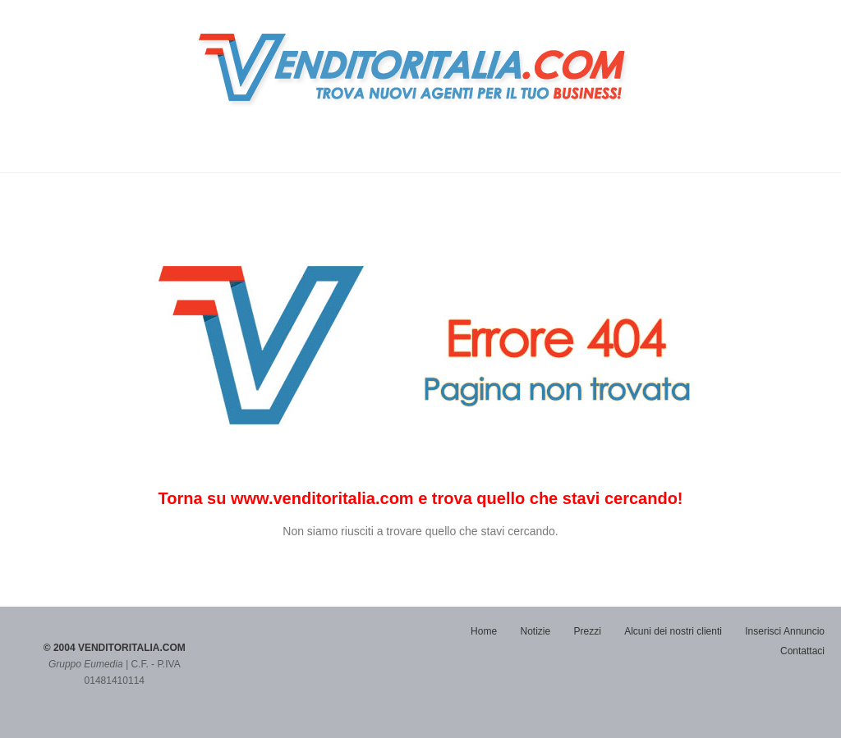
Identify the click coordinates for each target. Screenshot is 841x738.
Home (484, 631)
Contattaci (802, 651)
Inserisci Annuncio (785, 631)
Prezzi (587, 631)
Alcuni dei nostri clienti (673, 631)
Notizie (535, 631)
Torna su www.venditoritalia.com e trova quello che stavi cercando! (420, 498)
